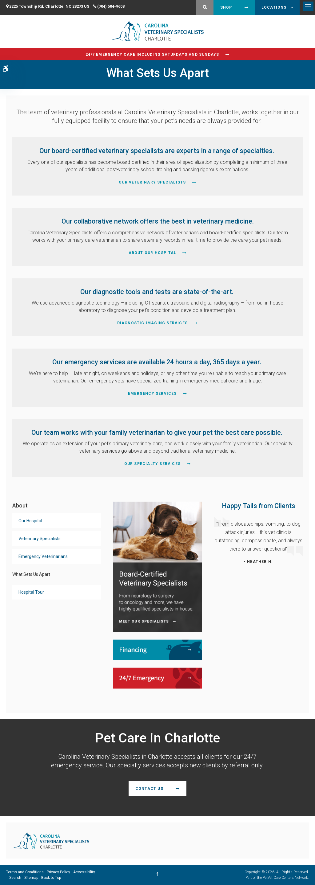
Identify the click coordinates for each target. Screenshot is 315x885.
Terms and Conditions (25, 872)
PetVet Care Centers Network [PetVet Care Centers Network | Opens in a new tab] (285, 877)
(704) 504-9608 (111, 6)
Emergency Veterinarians (43, 556)
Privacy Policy (58, 872)
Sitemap (31, 877)
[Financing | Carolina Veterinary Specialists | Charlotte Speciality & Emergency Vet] (157, 650)
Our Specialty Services (152, 464)
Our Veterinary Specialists (152, 182)
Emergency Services (152, 393)
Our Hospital (30, 520)
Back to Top (51, 877)
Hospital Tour (31, 592)
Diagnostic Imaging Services (152, 323)
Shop (226, 7)
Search (15, 877)
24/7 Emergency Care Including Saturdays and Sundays (152, 54)
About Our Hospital (153, 253)
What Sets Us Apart (31, 574)
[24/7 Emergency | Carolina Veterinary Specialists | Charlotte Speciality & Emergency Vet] (157, 678)
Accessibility (84, 872)
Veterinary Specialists (39, 538)
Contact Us (149, 788)
